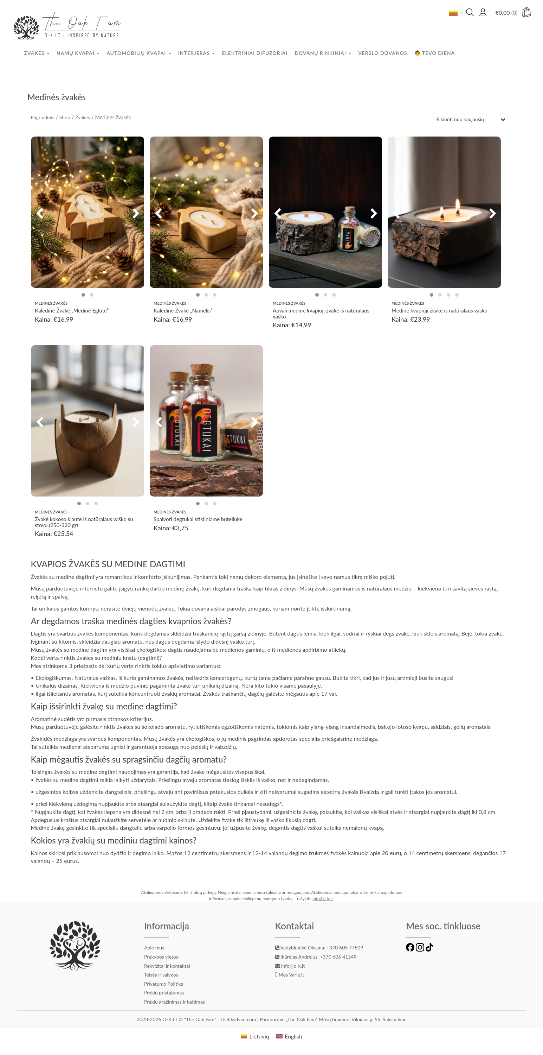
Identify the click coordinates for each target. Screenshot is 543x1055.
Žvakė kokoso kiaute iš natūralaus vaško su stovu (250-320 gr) (84, 522)
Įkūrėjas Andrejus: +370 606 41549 (316, 957)
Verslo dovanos (382, 53)
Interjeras (196, 53)
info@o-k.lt (322, 898)
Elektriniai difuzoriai (254, 53)
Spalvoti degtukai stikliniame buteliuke (198, 519)
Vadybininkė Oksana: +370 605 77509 (319, 947)
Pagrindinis (42, 117)
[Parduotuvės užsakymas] (471, 119)
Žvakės (37, 53)
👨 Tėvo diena (434, 53)
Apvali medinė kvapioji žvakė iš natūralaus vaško (321, 314)
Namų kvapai (78, 53)
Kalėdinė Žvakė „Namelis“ (183, 311)
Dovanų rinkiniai (323, 53)
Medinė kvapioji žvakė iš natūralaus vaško (439, 311)
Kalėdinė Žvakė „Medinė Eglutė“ (72, 311)
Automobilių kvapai (138, 53)
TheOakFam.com (238, 1019)
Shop (64, 117)
